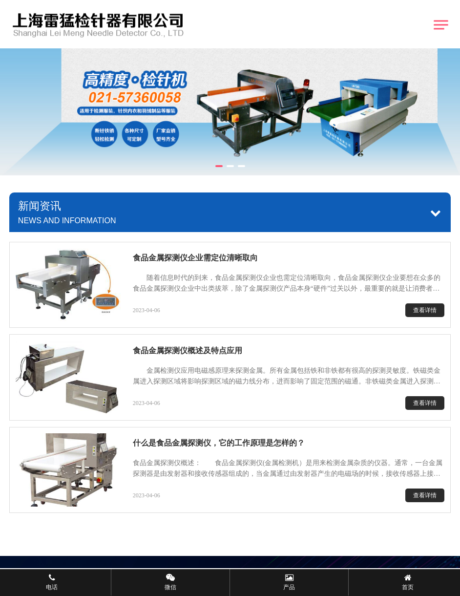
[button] (219, 166)
